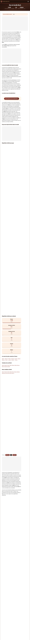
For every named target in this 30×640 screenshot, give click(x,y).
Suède (7, 205)
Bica (5, 418)
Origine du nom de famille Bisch (10, 453)
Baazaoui (3, 266)
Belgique (7, 182)
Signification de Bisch (8, 457)
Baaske (18, 265)
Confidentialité (15, 572)
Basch (3, 259)
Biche (5, 436)
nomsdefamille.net (15, 566)
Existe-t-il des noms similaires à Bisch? (10, 296)
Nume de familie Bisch (9, 493)
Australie (8, 185)
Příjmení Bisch (8, 484)
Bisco (5, 348)
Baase (15, 265)
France (7, 146)
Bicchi (5, 423)
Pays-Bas (8, 166)
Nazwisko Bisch (8, 480)
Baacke (6, 265)
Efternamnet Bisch (9, 495)
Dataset (25, 570)
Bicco (5, 428)
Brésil (7, 156)
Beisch (5, 366)
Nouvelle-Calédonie (9, 200)
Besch (5, 368)
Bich (5, 371)
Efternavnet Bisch (8, 486)
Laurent (9, 253)
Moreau (3, 253)
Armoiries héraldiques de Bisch (10, 455)
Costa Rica (8, 187)
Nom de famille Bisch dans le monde (11, 451)
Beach (5, 381)
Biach (5, 361)
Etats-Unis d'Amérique (10, 148)
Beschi (5, 402)
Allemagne (8, 151)
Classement (15, 570)
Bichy (5, 441)
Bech (5, 384)
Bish (5, 350)
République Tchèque (9, 190)
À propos (9, 570)
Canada (7, 153)
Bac (6, 266)
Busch (5, 355)
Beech (5, 387)
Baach (3, 258)
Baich (11, 258)
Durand (16, 252)
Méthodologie (4, 570)
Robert (9, 252)
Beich (5, 389)
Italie (7, 195)
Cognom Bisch (8, 475)
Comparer (20, 570)
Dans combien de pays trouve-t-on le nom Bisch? (10, 283)
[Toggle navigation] (28, 1)
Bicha (5, 433)
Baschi (9, 259)
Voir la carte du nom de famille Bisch (11, 98)
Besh (5, 410)
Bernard (6, 252)
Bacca (13, 266)
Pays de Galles (9, 192)
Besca (5, 394)
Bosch (5, 353)
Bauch (5, 376)
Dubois (19, 252)
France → (16, 253)
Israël (7, 174)
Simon (6, 253)
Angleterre (8, 164)
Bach (8, 258)
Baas (13, 265)
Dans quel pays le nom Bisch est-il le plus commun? (10, 274)
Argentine (8, 172)
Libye (7, 198)
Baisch (13, 258)
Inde (7, 177)
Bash (5, 374)
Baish (16, 258)
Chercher (23, 537)
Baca (8, 266)
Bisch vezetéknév (8, 491)
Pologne (7, 161)
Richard (12, 252)
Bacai (10, 266)
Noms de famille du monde (7, 14)
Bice (5, 431)
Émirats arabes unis (9, 179)
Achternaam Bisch (8, 482)
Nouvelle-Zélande (9, 169)
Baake (11, 265)
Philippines (8, 203)
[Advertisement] (15, 23)
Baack (3, 265)
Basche (6, 259)
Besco (5, 407)
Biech (5, 358)
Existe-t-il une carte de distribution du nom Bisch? (10, 292)
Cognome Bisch (8, 473)
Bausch (5, 379)
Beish (5, 392)
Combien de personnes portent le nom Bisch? (10, 288)
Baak (8, 265)
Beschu (5, 405)
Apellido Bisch (8, 466)
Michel (13, 253)
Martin (3, 252)
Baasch (6, 258)
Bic (4, 415)
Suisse (7, 159)
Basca (18, 258)
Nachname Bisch (8, 471)
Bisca (5, 342)
